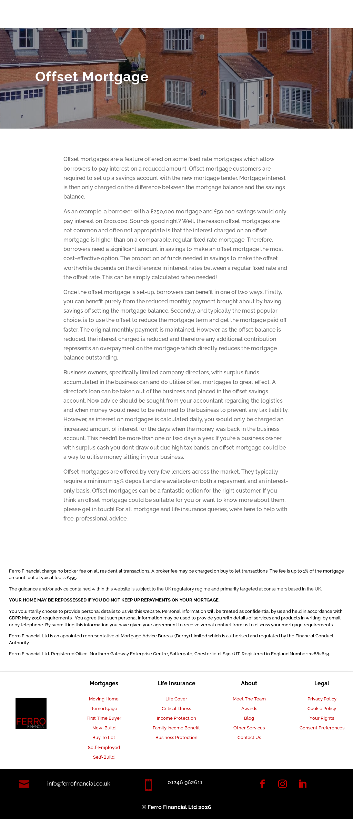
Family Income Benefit (176, 727)
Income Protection (176, 718)
